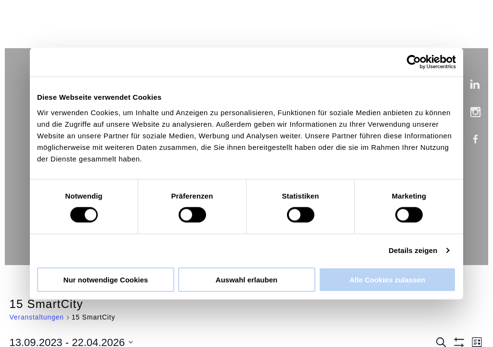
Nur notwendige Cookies (106, 279)
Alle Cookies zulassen (388, 279)
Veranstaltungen (37, 317)
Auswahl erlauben (246, 279)
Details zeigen (413, 250)
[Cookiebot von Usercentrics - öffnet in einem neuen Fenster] (414, 62)
